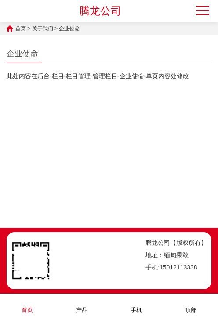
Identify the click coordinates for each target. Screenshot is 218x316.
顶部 (190, 304)
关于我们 (42, 28)
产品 (81, 304)
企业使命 (69, 28)
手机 (136, 304)
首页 (20, 28)
